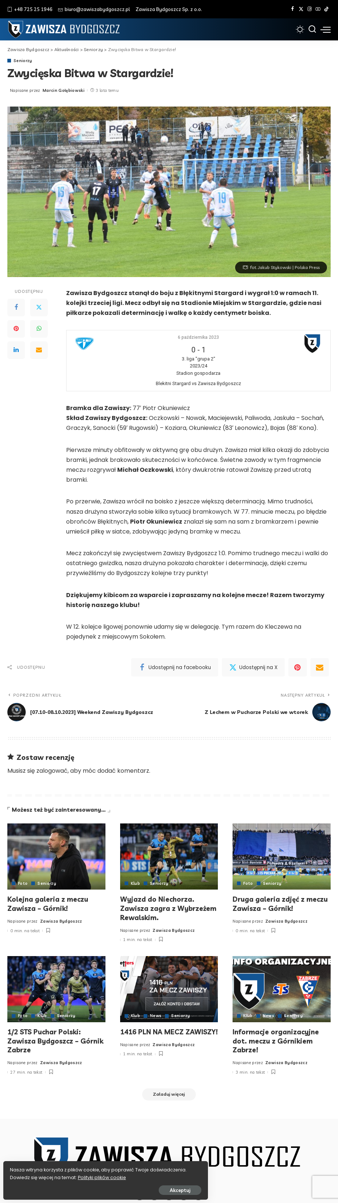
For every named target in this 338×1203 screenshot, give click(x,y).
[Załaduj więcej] (169, 1093)
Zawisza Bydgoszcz (61, 920)
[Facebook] (292, 9)
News (156, 1015)
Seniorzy (23, 61)
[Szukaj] (312, 29)
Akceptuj (87, 1187)
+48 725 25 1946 (30, 9)
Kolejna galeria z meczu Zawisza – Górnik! (48, 904)
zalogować (52, 770)
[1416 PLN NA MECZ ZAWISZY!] (169, 988)
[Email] (39, 350)
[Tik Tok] (326, 9)
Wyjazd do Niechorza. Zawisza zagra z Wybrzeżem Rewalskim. (161, 908)
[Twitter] (301, 9)
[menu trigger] (325, 29)
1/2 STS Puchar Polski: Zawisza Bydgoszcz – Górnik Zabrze (45, 1040)
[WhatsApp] (39, 329)
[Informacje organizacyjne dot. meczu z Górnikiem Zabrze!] (282, 988)
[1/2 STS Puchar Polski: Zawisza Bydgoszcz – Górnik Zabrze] (56, 988)
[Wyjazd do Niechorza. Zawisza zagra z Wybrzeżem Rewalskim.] (169, 857)
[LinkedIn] (16, 350)
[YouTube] (318, 9)
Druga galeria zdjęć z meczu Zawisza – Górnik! (281, 904)
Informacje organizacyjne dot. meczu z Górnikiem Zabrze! (277, 1040)
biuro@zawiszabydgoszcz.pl (94, 9)
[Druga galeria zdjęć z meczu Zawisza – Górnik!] (282, 857)
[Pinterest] (16, 329)
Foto (23, 883)
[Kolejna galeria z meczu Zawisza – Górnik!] (56, 857)
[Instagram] (309, 9)
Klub (135, 883)
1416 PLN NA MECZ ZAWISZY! (152, 1035)
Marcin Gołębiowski (63, 90)
